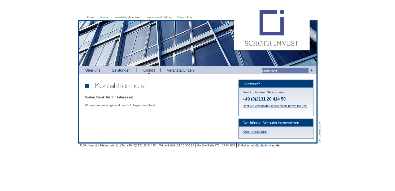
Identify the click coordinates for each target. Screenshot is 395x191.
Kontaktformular (255, 132)
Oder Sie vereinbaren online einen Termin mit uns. (275, 105)
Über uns (93, 70)
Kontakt (148, 70)
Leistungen (121, 70)
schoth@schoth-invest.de (263, 145)
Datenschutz (184, 17)
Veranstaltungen (180, 70)
